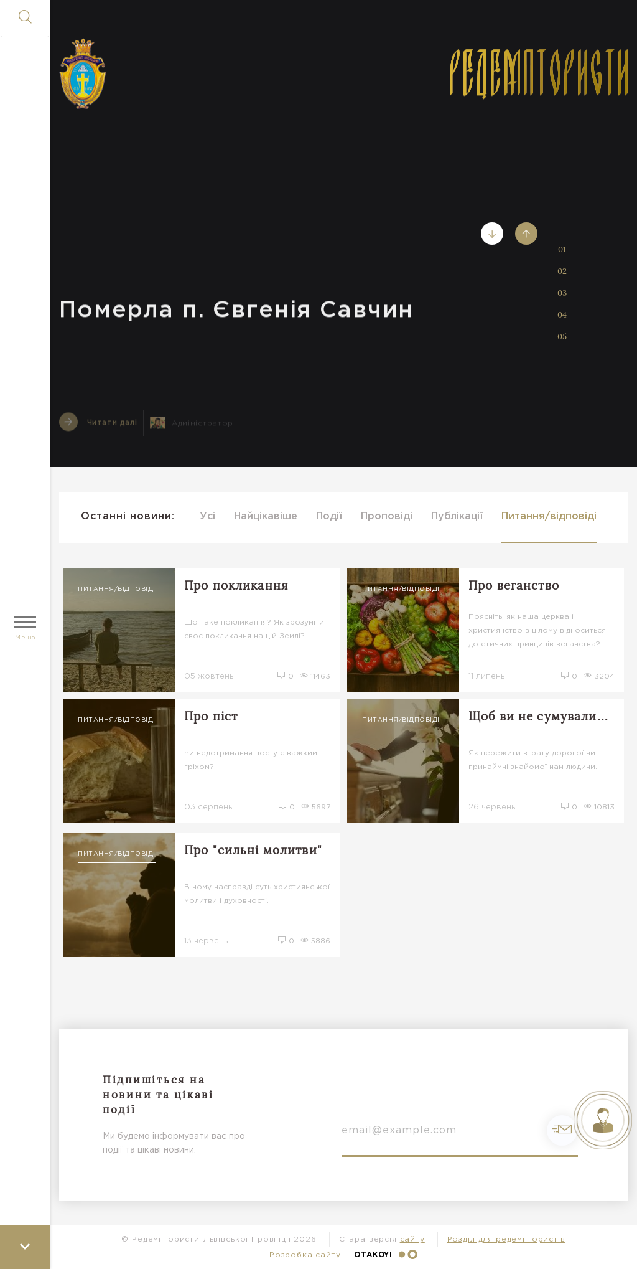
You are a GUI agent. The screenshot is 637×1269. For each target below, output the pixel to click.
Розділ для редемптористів (506, 1239)
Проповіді (386, 516)
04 (562, 314)
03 (562, 293)
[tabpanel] (343, 233)
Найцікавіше (265, 516)
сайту (412, 1239)
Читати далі (98, 427)
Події (329, 516)
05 (562, 336)
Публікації (457, 516)
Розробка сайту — (343, 1254)
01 (562, 249)
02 (562, 271)
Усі (207, 516)
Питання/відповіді (549, 516)
